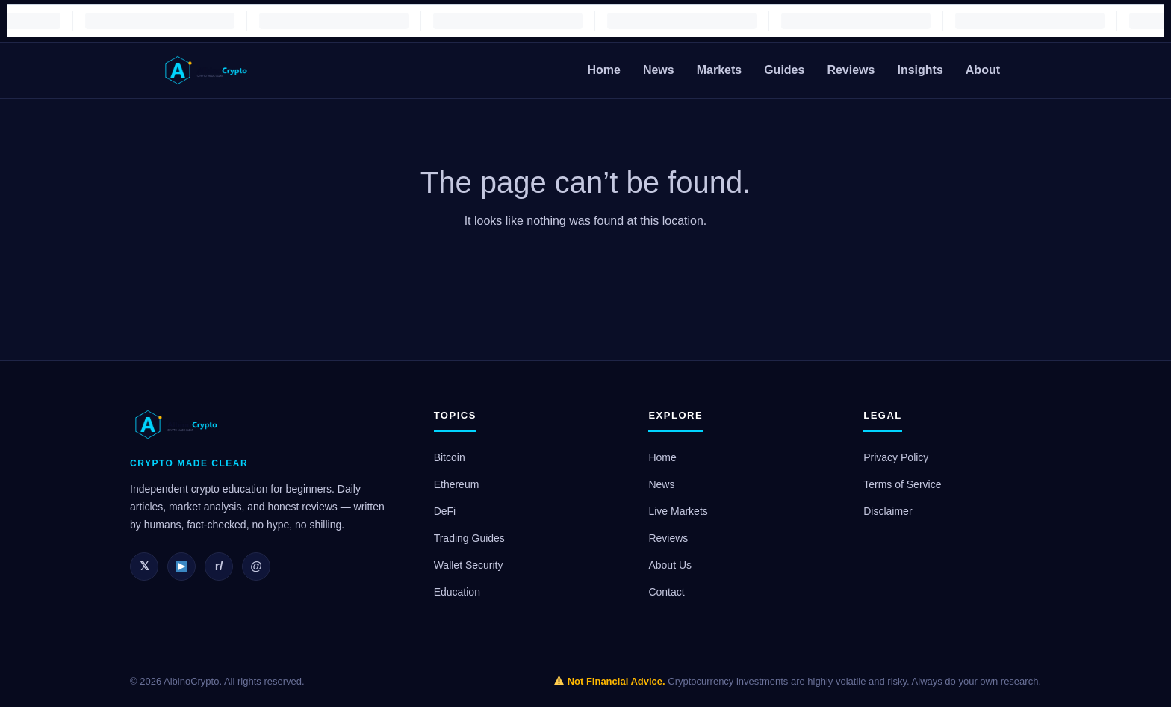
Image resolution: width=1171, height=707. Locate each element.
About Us (670, 565)
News (658, 70)
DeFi (445, 511)
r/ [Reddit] (219, 566)
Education (457, 592)
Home (603, 70)
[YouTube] (181, 566)
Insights (919, 70)
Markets (719, 70)
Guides (784, 70)
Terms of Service (902, 484)
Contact (666, 592)
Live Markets (677, 511)
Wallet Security (468, 565)
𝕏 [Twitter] (144, 566)
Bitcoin (449, 457)
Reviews (851, 70)
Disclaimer (887, 511)
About (983, 70)
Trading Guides (469, 538)
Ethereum (456, 484)
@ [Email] (256, 566)
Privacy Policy (895, 457)
